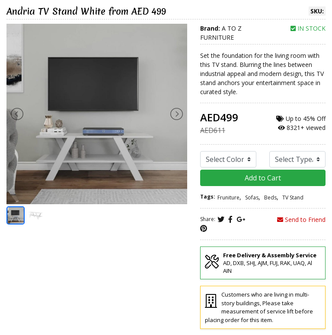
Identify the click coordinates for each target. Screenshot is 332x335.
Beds (270, 197)
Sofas (252, 197)
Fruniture (228, 197)
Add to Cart (263, 178)
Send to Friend (301, 219)
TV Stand (292, 197)
